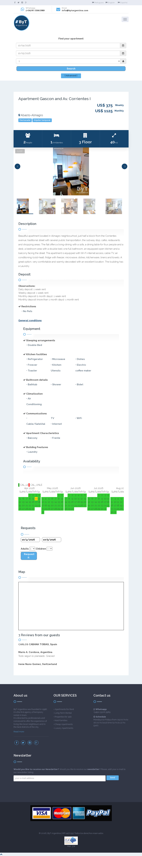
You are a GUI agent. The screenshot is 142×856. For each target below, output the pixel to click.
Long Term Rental (63, 713)
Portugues (98, 2)
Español (122, 2)
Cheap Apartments (64, 724)
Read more (19, 731)
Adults (25, 548)
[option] (71, 171)
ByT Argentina (54, 833)
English (110, 2)
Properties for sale (63, 717)
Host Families (61, 720)
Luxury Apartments (64, 728)
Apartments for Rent (64, 709)
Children (41, 548)
